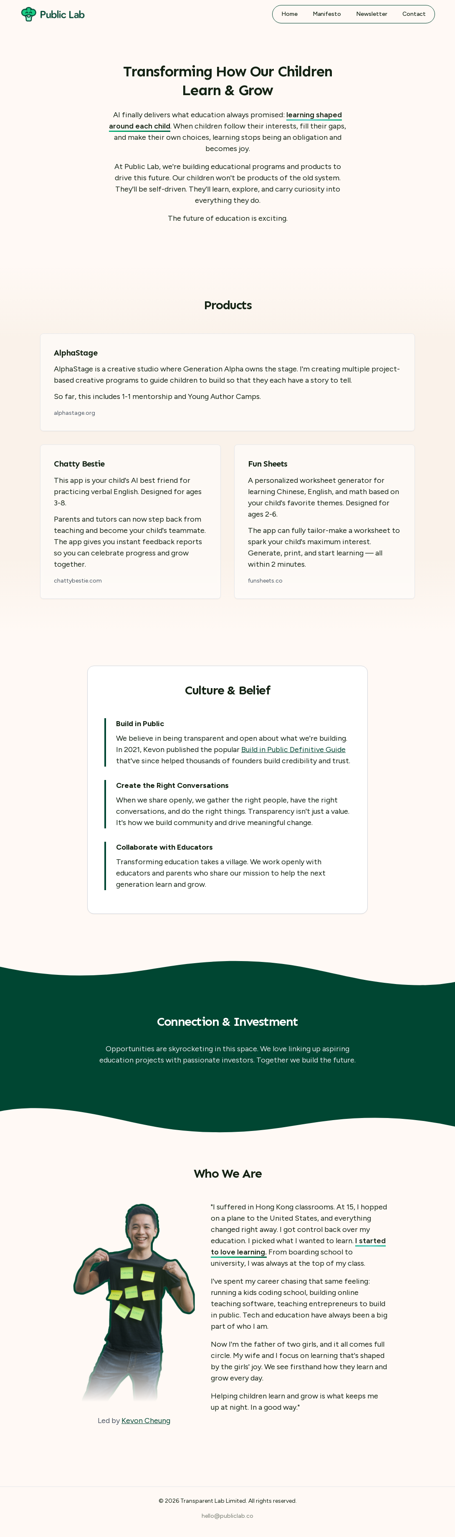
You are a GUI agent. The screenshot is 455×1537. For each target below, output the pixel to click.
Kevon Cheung (145, 1420)
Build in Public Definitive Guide (293, 749)
